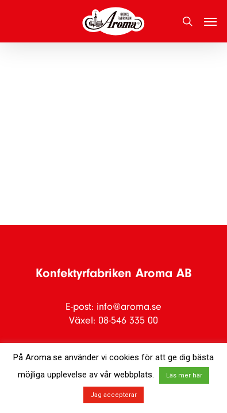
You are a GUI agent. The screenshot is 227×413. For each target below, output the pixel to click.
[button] (210, 21)
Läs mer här (184, 375)
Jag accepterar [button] (113, 395)
